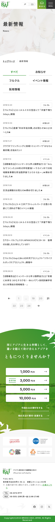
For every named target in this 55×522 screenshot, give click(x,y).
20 (40, 298)
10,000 (27, 398)
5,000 (27, 389)
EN (32, 4)
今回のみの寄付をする (32, 407)
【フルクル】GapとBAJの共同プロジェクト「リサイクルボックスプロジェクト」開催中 (27, 260)
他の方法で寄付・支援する (30, 415)
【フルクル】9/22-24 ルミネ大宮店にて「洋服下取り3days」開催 (27, 224)
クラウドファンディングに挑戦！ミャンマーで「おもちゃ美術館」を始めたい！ (27, 148)
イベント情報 (40, 80)
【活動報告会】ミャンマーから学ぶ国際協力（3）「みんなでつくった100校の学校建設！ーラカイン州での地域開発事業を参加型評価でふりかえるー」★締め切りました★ (27, 170)
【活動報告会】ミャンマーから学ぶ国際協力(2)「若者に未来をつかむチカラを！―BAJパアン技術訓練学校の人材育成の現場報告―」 (27, 280)
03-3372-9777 (16, 493)
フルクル (14, 80)
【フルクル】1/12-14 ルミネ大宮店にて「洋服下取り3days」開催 (27, 112)
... (26, 298)
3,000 (27, 380)
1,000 (27, 371)
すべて (14, 72)
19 (33, 298)
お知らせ (40, 72)
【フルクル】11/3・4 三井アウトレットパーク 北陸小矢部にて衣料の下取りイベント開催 (27, 206)
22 (14, 305)
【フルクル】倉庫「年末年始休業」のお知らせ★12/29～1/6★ (27, 130)
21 (48, 298)
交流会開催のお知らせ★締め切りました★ (23, 190)
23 (21, 305)
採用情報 (14, 89)
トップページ (9, 61)
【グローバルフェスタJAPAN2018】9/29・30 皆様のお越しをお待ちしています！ (27, 242)
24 (29, 305)
